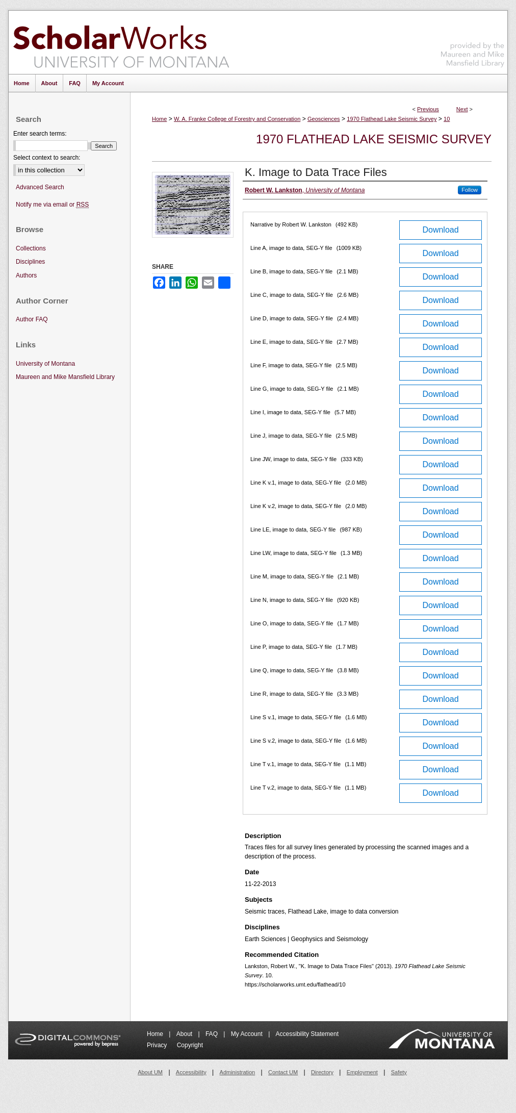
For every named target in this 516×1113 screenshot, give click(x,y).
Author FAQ (32, 319)
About (185, 1034)
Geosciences (323, 119)
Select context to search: (46, 157)
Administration (237, 1072)
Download (440, 229)
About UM (150, 1072)
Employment (362, 1072)
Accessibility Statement (307, 1034)
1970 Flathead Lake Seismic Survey (391, 119)
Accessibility (191, 1072)
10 (447, 119)
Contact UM (283, 1072)
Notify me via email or (52, 205)
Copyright (190, 1045)
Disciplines (30, 261)
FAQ (212, 1034)
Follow (469, 190)
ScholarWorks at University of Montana (121, 42)
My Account (247, 1034)
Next (462, 109)
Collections (31, 248)
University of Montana (45, 363)
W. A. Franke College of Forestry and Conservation (237, 119)
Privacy (158, 1045)
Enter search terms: (40, 133)
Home (159, 119)
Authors (26, 275)
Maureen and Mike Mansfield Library (472, 40)
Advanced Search (40, 187)
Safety (399, 1072)
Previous (428, 109)
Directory (322, 1072)
